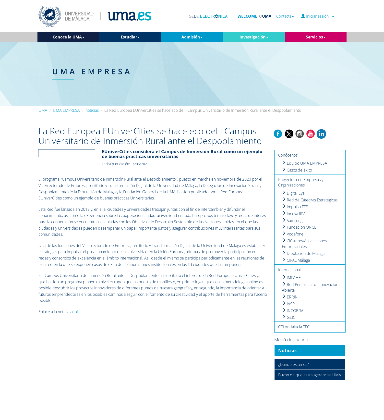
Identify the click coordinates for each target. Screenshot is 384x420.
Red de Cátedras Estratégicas (309, 200)
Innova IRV (293, 213)
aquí (74, 311)
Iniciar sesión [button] (317, 16)
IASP (288, 304)
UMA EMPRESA (66, 110)
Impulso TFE (295, 207)
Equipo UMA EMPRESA (304, 163)
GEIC (288, 317)
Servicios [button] (315, 37)
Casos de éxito (297, 170)
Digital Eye (293, 193)
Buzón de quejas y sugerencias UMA (309, 375)
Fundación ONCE (299, 227)
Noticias (287, 350)
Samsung (292, 220)
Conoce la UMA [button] (68, 37)
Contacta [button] (285, 16)
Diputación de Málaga (303, 253)
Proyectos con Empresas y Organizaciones (300, 182)
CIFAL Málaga (296, 260)
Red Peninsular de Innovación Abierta (310, 287)
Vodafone (292, 234)
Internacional (289, 269)
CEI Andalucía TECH (295, 327)
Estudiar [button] (130, 37)
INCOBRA (292, 310)
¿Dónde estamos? (293, 364)
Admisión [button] (192, 37)
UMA (42, 110)
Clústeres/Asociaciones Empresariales (304, 243)
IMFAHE (291, 277)
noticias (92, 110)
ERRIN (290, 297)
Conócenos (288, 155)
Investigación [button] (254, 37)
